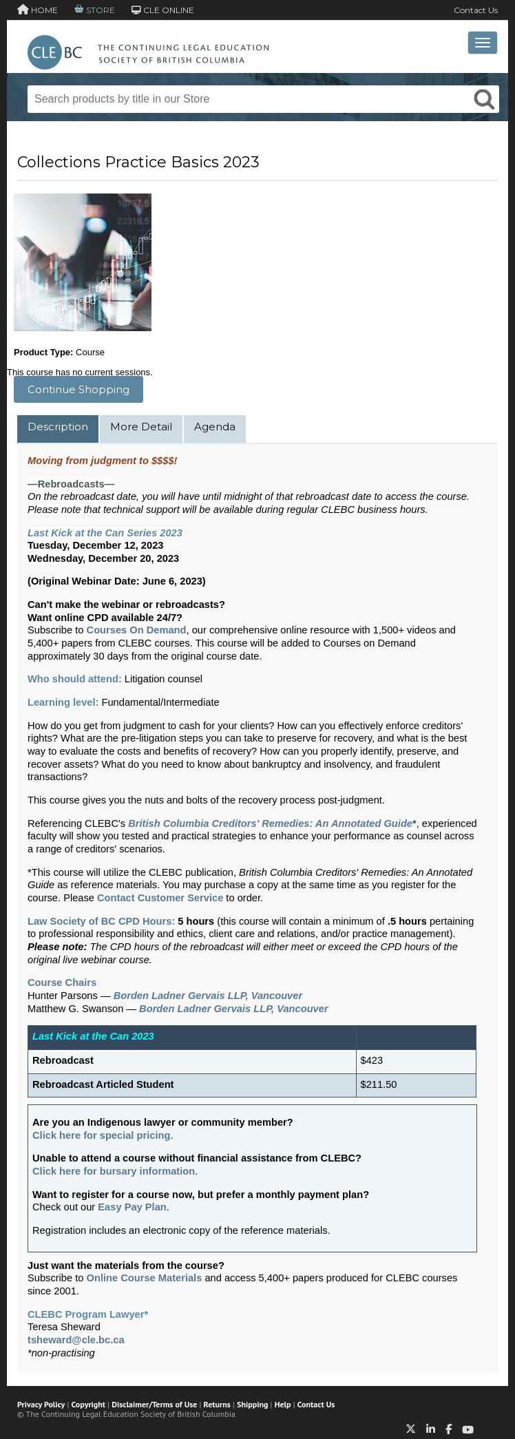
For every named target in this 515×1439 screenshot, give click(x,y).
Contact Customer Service (160, 897)
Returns (217, 1404)
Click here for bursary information (113, 1171)
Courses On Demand (137, 630)
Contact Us (476, 10)
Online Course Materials (144, 1277)
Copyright (88, 1404)
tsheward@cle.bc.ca (76, 1339)
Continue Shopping (78, 389)
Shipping (252, 1404)
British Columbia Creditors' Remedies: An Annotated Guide (270, 823)
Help (283, 1404)
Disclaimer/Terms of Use (154, 1404)
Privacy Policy (41, 1404)
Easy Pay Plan (132, 1206)
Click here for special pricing (101, 1135)
